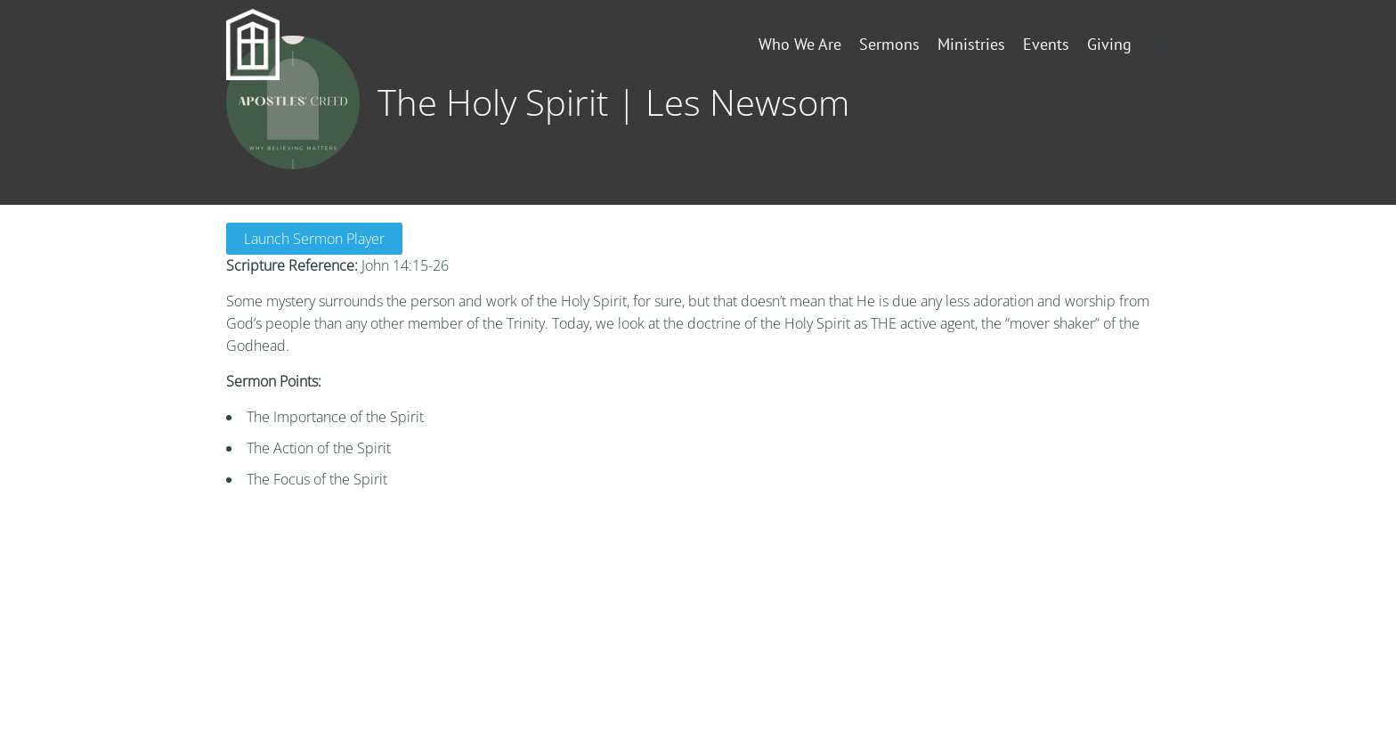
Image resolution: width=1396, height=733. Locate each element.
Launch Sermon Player (314, 238)
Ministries (971, 44)
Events (1046, 44)
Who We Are (800, 44)
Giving (1109, 44)
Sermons (889, 44)
